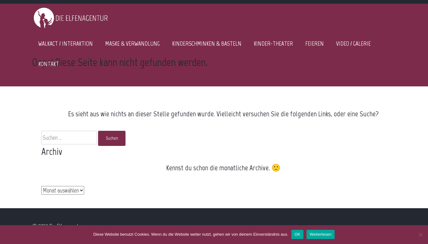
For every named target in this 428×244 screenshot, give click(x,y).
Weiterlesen (320, 234)
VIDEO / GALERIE (353, 43)
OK (297, 234)
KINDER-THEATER (273, 43)
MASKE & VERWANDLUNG (132, 43)
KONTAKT (48, 64)
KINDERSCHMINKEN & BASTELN (206, 43)
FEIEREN (314, 43)
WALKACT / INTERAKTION (65, 43)
